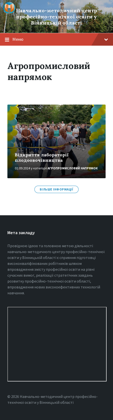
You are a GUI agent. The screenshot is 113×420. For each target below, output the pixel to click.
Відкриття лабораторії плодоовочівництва (42, 157)
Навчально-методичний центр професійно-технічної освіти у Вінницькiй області (56, 16)
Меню (60, 39)
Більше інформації (57, 189)
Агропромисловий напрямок (73, 168)
